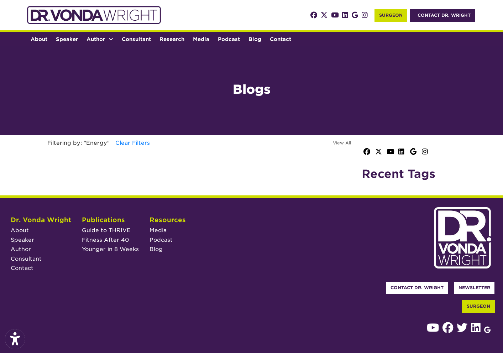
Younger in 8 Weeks (110, 249)
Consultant (136, 39)
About (39, 39)
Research (171, 39)
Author (21, 249)
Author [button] (100, 39)
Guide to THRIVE (106, 230)
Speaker (67, 39)
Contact (280, 39)
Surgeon (391, 15)
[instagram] (365, 15)
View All (342, 142)
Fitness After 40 (105, 239)
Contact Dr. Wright (417, 287)
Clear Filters (132, 142)
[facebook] (313, 15)
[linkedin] (345, 15)
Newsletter (474, 287)
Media (201, 39)
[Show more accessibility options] (15, 339)
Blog (254, 39)
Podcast (231, 38)
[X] (324, 15)
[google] (355, 15)
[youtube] (335, 15)
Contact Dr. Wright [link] (443, 15)
